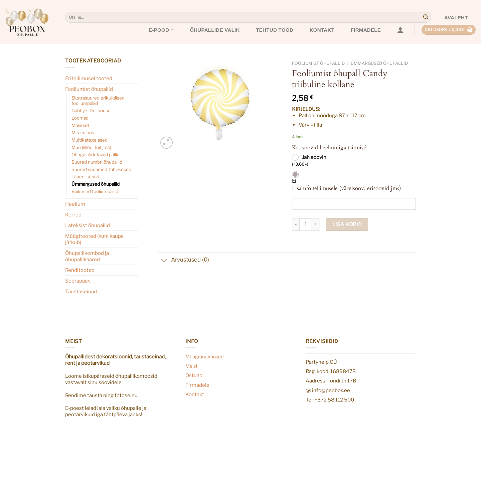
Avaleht (456, 17)
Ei (294, 181)
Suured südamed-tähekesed (101, 169)
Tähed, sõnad (85, 176)
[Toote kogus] (305, 224)
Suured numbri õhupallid (96, 162)
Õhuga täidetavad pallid (95, 154)
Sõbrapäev (78, 281)
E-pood (161, 29)
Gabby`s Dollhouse (91, 110)
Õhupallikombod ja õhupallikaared (87, 256)
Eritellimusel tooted (88, 78)
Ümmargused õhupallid (95, 184)
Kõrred (73, 214)
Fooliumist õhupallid (89, 89)
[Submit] (425, 17)
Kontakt (322, 30)
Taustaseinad (81, 291)
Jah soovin (309, 161)
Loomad (80, 118)
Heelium (75, 204)
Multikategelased (89, 140)
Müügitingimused (204, 357)
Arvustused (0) (183, 260)
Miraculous (82, 132)
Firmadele (366, 30)
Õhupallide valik (215, 30)
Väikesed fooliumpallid (94, 191)
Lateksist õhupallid (87, 225)
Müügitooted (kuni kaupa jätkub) (94, 239)
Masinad (80, 125)
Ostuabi (194, 375)
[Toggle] (164, 261)
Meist (191, 366)
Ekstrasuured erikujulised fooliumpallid (98, 100)
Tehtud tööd (274, 30)
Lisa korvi (347, 224)
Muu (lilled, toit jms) (91, 147)
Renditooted (80, 270)
